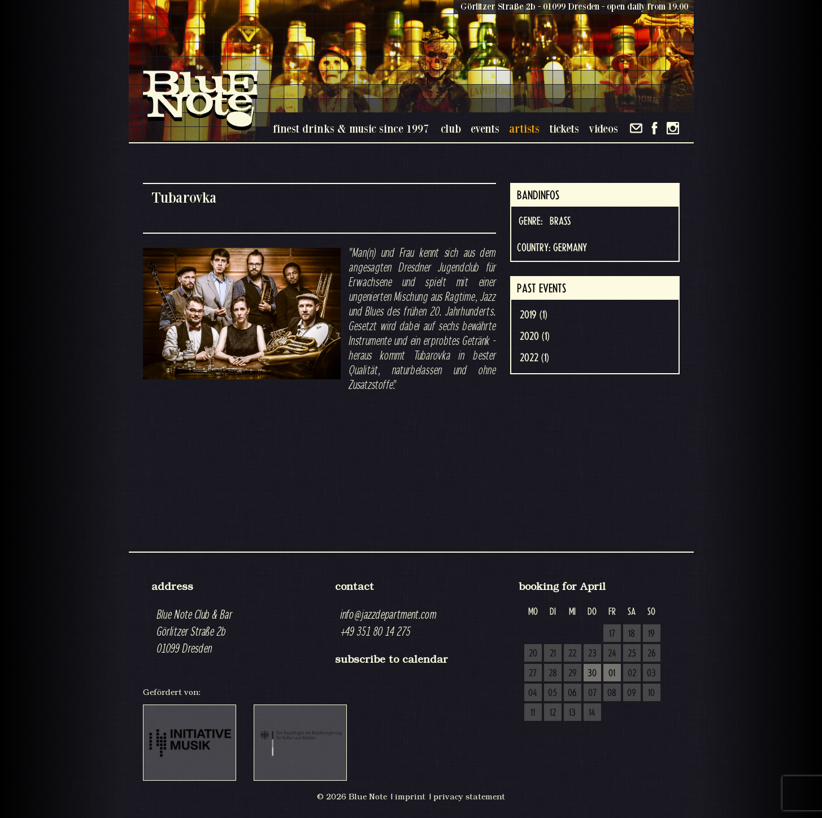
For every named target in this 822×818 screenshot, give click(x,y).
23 (592, 654)
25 (632, 654)
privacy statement (469, 796)
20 (533, 654)
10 (651, 693)
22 (572, 654)
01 (611, 673)
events (485, 128)
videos (603, 128)
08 (611, 693)
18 (631, 634)
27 (533, 673)
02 (632, 673)
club (451, 128)
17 (612, 634)
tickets (564, 128)
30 (592, 673)
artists (524, 128)
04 (532, 693)
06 (572, 693)
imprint (410, 796)
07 (592, 693)
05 (552, 693)
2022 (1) (534, 358)
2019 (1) (533, 315)
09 (631, 693)
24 (612, 654)
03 (651, 673)
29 (572, 673)
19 (651, 634)
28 (553, 673)
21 (553, 654)
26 (651, 654)
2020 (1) (535, 336)
